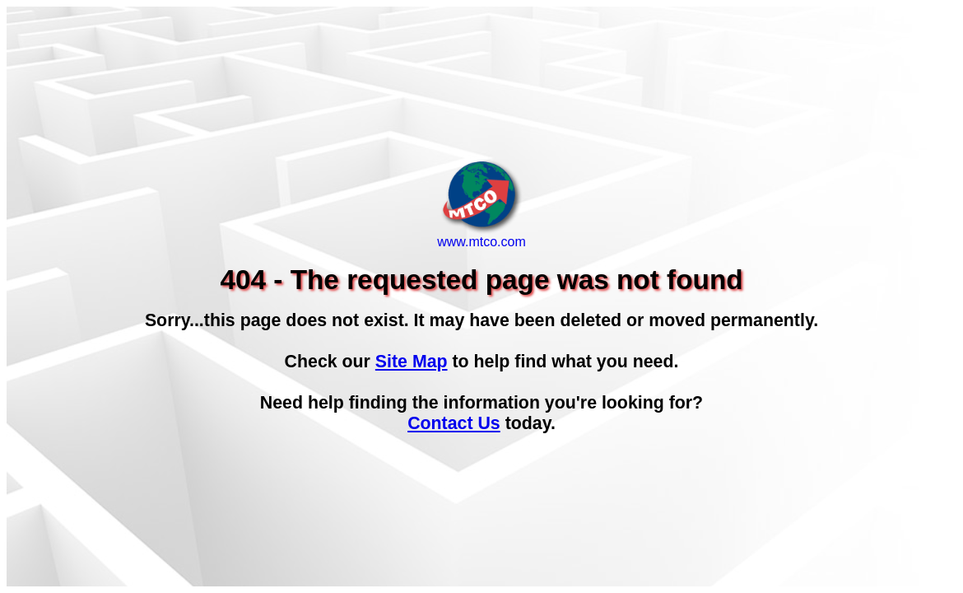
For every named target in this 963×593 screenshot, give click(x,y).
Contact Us (453, 423)
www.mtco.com (481, 236)
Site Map (411, 361)
